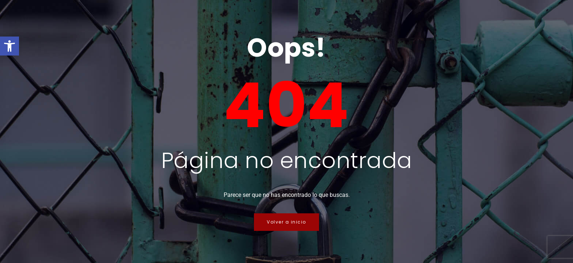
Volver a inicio (286, 222)
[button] (9, 46)
